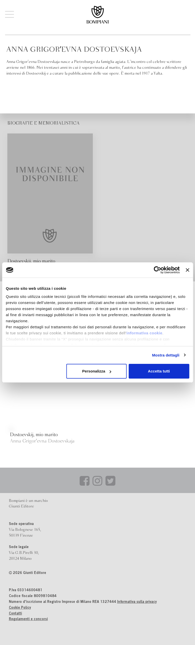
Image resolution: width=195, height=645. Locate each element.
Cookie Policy (20, 608)
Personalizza (96, 371)
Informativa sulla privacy (137, 602)
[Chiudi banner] (187, 270)
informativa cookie (145, 333)
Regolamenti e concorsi (28, 619)
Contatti (15, 614)
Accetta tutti (159, 371)
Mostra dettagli (165, 355)
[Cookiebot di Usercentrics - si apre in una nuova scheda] (157, 270)
